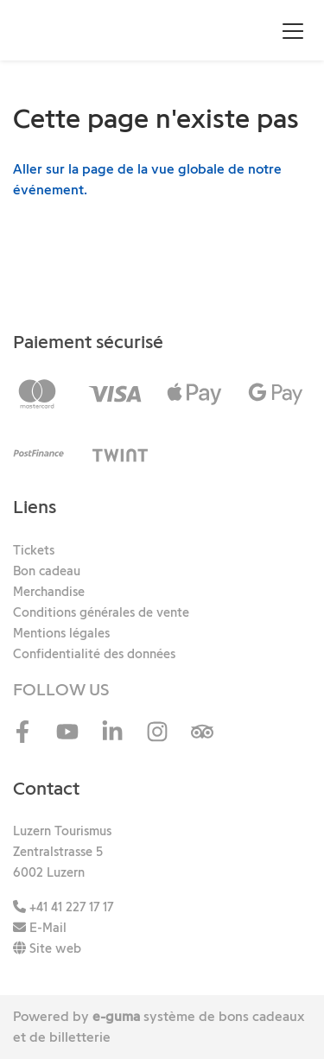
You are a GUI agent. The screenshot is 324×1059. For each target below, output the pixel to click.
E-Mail (40, 927)
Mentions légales (61, 633)
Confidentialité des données (94, 654)
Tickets (33, 550)
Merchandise (49, 591)
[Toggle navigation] (293, 30)
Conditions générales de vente (101, 612)
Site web (47, 948)
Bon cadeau (46, 571)
